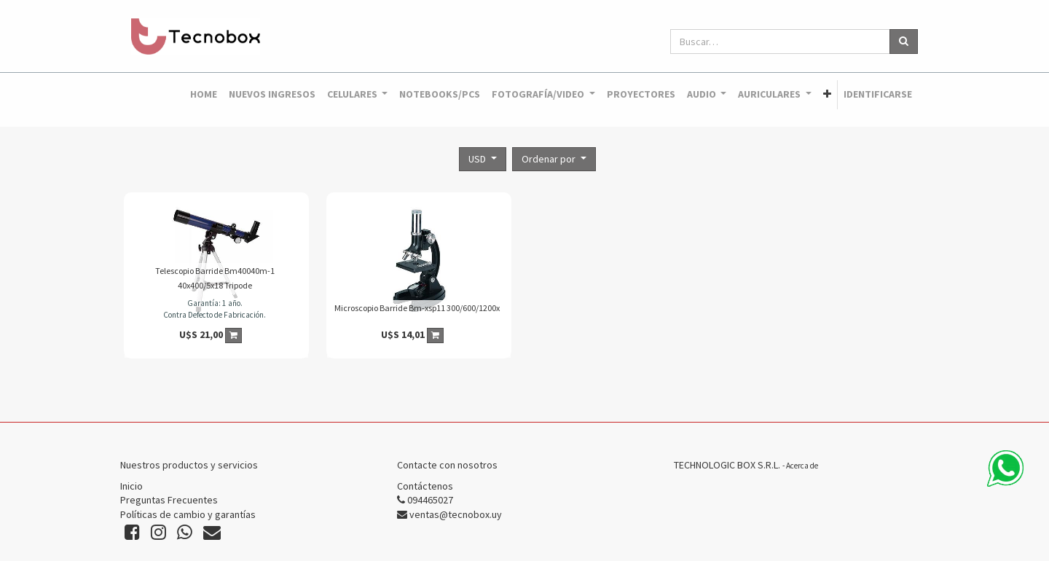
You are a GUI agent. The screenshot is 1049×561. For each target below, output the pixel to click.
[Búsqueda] (903, 41)
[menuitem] (203, 94)
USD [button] (478, 158)
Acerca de (802, 465)
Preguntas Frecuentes (169, 499)
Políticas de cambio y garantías (188, 514)
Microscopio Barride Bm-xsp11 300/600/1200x (417, 307)
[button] (827, 94)
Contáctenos (425, 486)
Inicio (131, 486)
